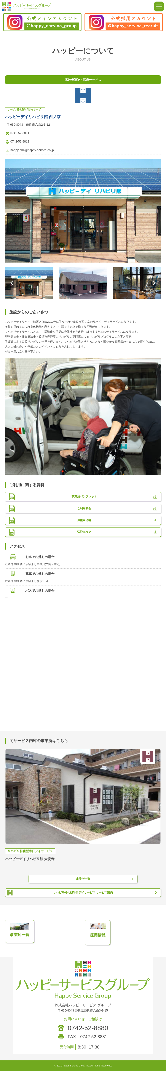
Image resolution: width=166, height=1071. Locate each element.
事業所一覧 (83, 878)
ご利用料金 (84, 508)
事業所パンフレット (84, 496)
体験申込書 (84, 520)
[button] (11, 283)
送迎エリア (84, 532)
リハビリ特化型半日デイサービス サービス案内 (83, 892)
